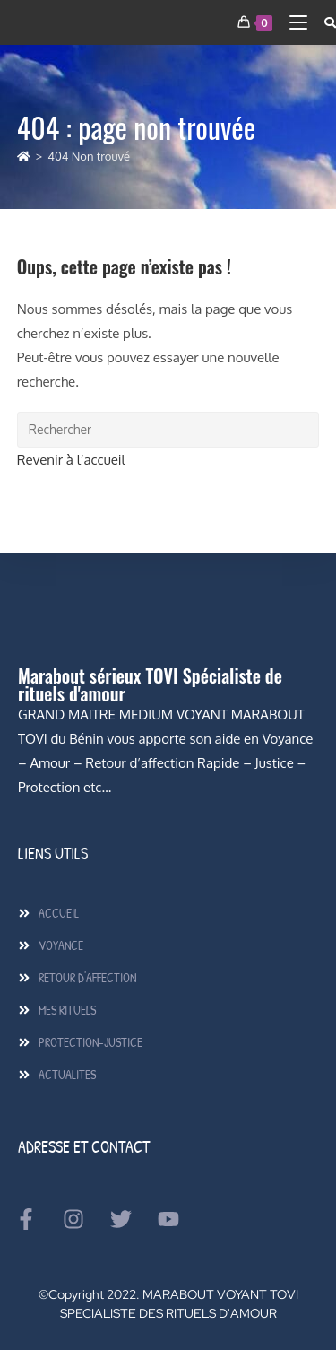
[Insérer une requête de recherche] (168, 430)
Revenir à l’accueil (71, 459)
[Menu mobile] (293, 22)
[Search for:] (323, 22)
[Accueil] (23, 156)
